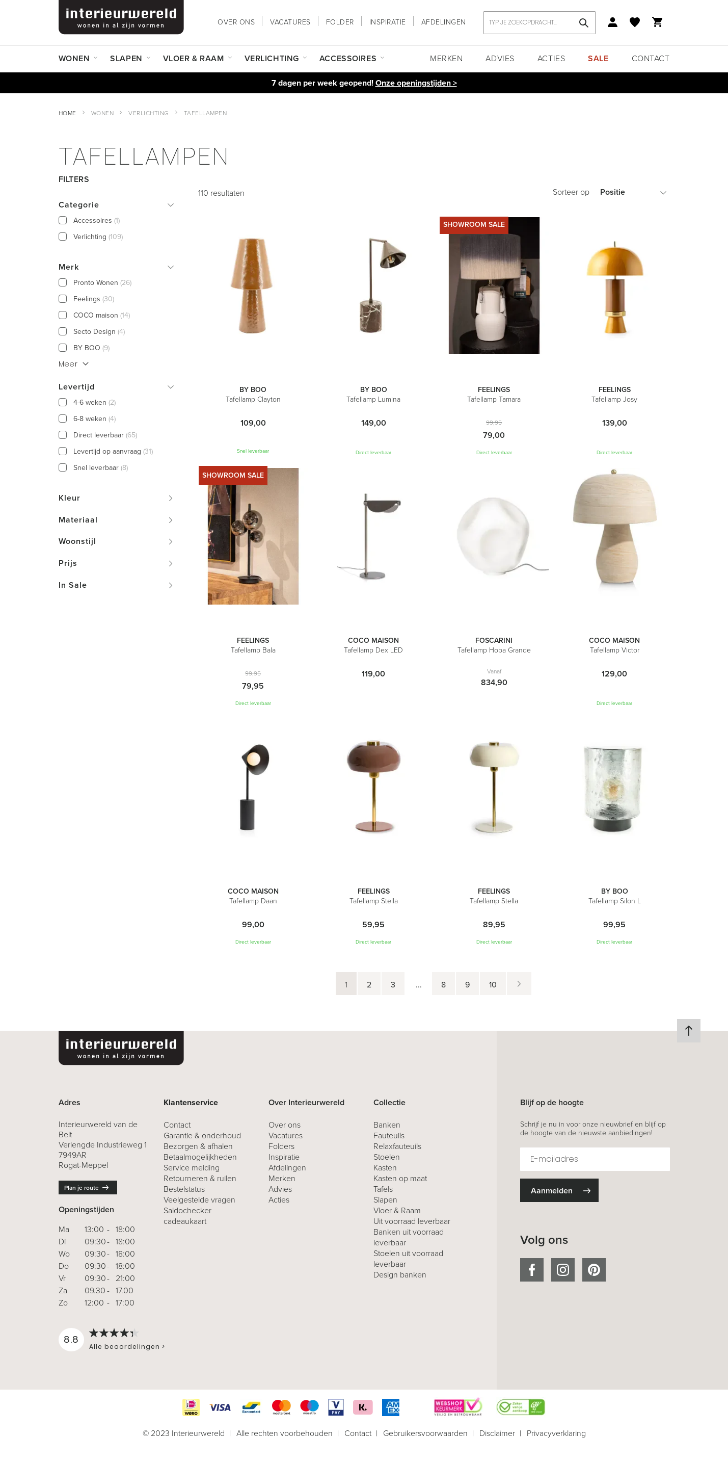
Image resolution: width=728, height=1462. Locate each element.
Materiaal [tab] (78, 520)
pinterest (594, 1270)
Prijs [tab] (68, 563)
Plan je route (81, 1187)
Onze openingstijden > (416, 83)
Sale (598, 58)
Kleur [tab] (69, 498)
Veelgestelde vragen (199, 1200)
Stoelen (386, 1157)
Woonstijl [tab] (77, 541)
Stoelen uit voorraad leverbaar (408, 1258)
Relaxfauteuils (397, 1146)
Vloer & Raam (397, 1210)
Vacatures (290, 22)
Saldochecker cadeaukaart (187, 1216)
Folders (281, 1146)
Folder (340, 22)
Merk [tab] (69, 267)
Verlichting (148, 113)
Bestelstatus (184, 1189)
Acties (551, 58)
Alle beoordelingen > (127, 1346)
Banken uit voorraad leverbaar (408, 1237)
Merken (446, 58)
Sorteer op (571, 192)
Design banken (399, 1275)
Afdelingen (443, 22)
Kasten (385, 1167)
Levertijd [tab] (77, 387)
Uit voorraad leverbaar (411, 1221)
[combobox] (539, 22)
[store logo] (121, 17)
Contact (651, 58)
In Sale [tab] (73, 585)
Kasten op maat (400, 1178)
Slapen (385, 1200)
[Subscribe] (559, 1191)
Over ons (236, 22)
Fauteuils (389, 1135)
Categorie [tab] (79, 205)
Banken (386, 1125)
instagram (563, 1270)
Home (67, 113)
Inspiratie (387, 22)
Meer (68, 364)
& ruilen (200, 1178)
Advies (500, 58)
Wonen (102, 113)
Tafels (383, 1189)
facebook (532, 1270)
